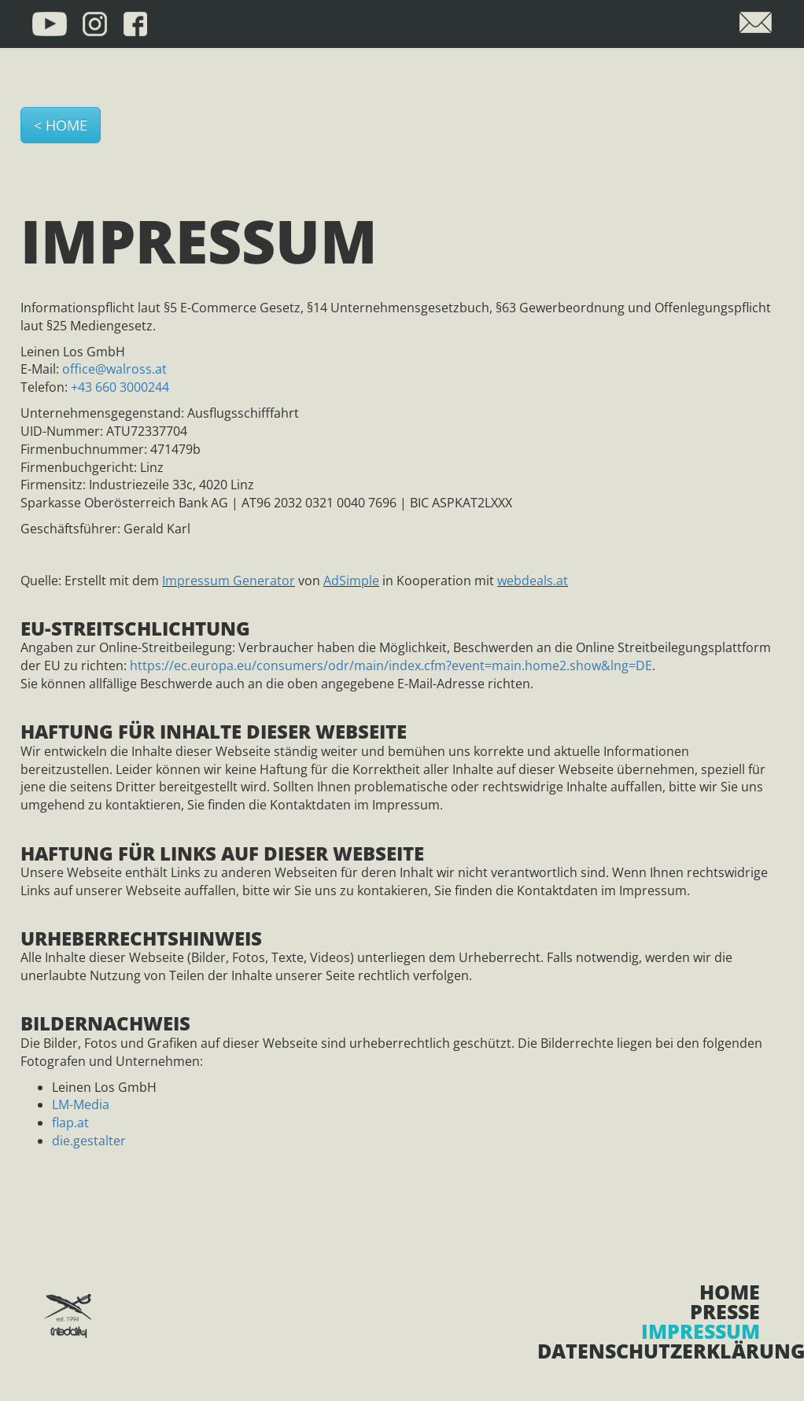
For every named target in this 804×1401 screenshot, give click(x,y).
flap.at (70, 1122)
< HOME (60, 125)
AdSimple (351, 580)
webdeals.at (532, 580)
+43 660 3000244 (120, 387)
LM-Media (80, 1104)
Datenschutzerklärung (648, 1351)
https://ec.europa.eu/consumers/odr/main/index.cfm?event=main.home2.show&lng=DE (391, 665)
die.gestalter (89, 1140)
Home (729, 1292)
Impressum (700, 1331)
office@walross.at (114, 369)
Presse (725, 1312)
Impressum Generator (228, 580)
